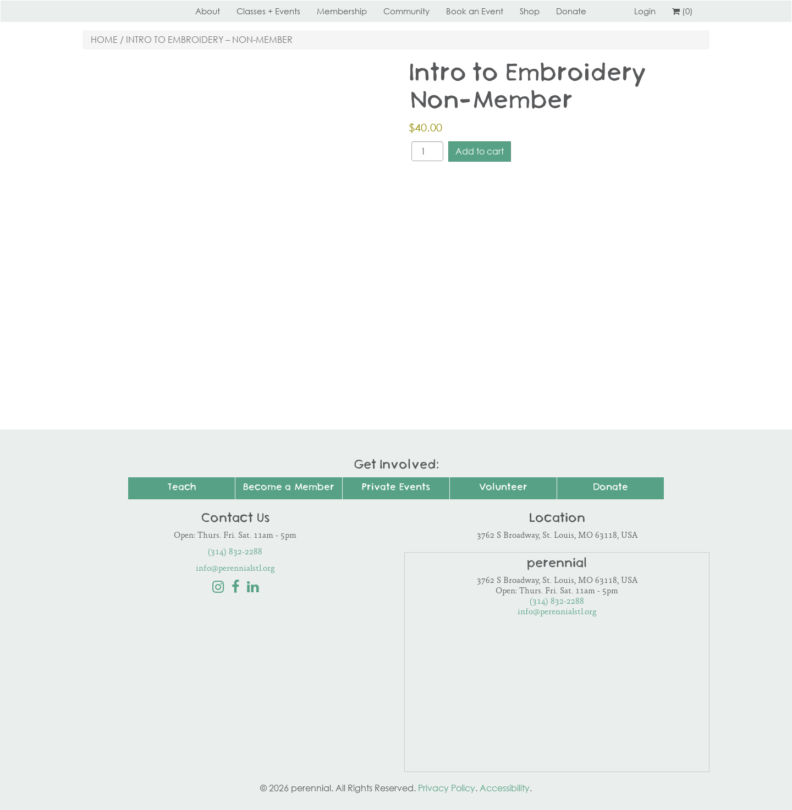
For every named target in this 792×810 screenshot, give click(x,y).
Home (104, 39)
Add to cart (479, 151)
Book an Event (474, 11)
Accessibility (505, 788)
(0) (682, 11)
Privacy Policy (446, 788)
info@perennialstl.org (235, 569)
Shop (530, 11)
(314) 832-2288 (235, 552)
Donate (571, 11)
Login (645, 11)
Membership (342, 11)
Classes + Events (268, 11)
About (207, 11)
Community (406, 11)
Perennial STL (123, 11)
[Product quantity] (427, 151)
